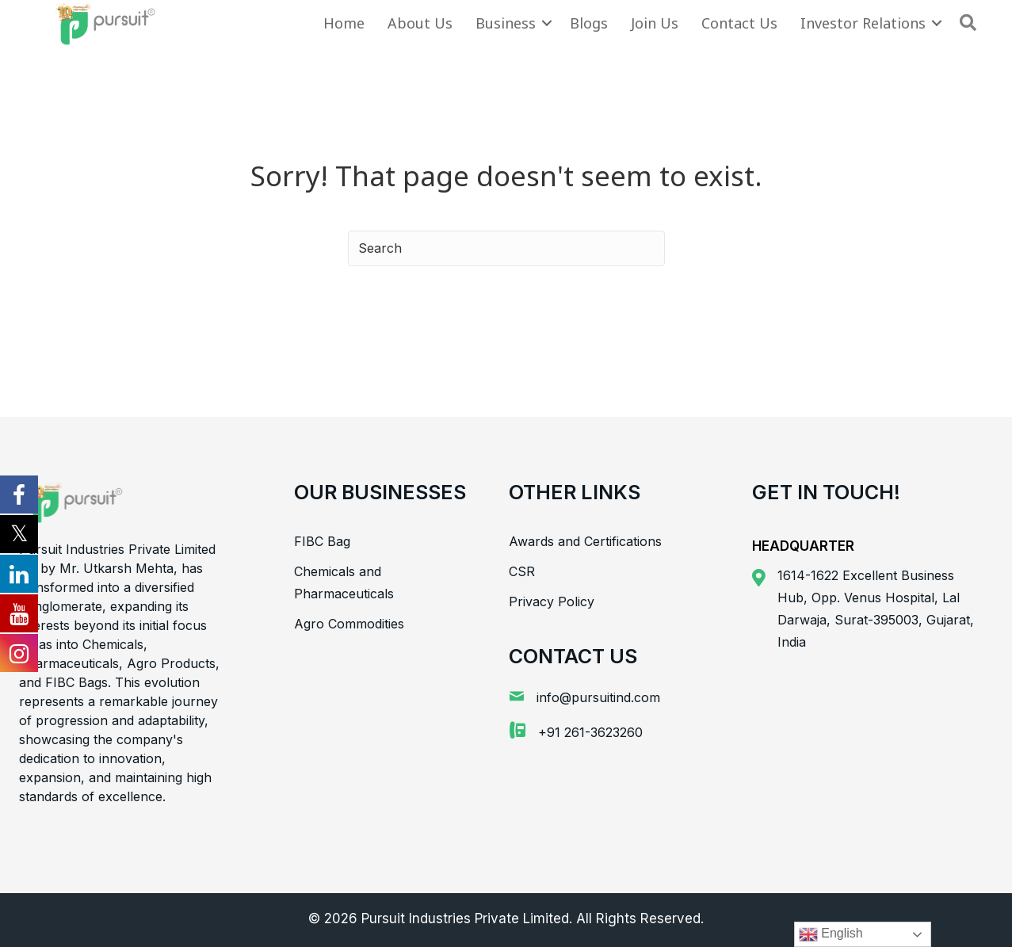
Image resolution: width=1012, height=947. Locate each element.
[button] (547, 23)
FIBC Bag (322, 541)
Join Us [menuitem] (654, 22)
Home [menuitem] (344, 22)
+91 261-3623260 (590, 732)
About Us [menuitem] (420, 22)
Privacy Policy (551, 601)
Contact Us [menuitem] (739, 22)
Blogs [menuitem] (589, 22)
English (831, 934)
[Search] (506, 248)
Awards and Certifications (585, 541)
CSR (522, 571)
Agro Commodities (349, 624)
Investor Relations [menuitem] (863, 22)
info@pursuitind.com (598, 697)
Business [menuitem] (505, 22)
